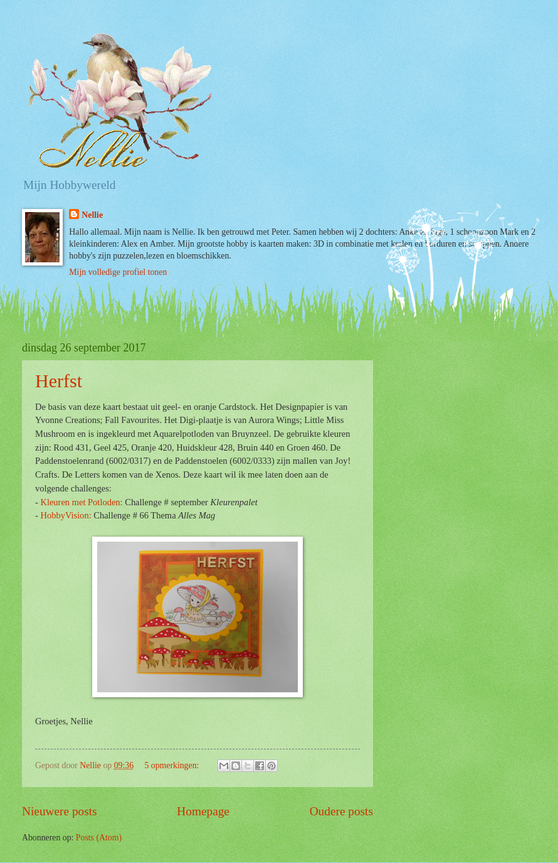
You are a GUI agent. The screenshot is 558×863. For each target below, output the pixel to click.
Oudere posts (341, 811)
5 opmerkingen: (172, 765)
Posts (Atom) (99, 837)
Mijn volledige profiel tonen (118, 272)
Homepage (203, 811)
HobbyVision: (65, 515)
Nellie (92, 215)
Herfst (58, 380)
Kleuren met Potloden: (81, 502)
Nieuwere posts (59, 811)
